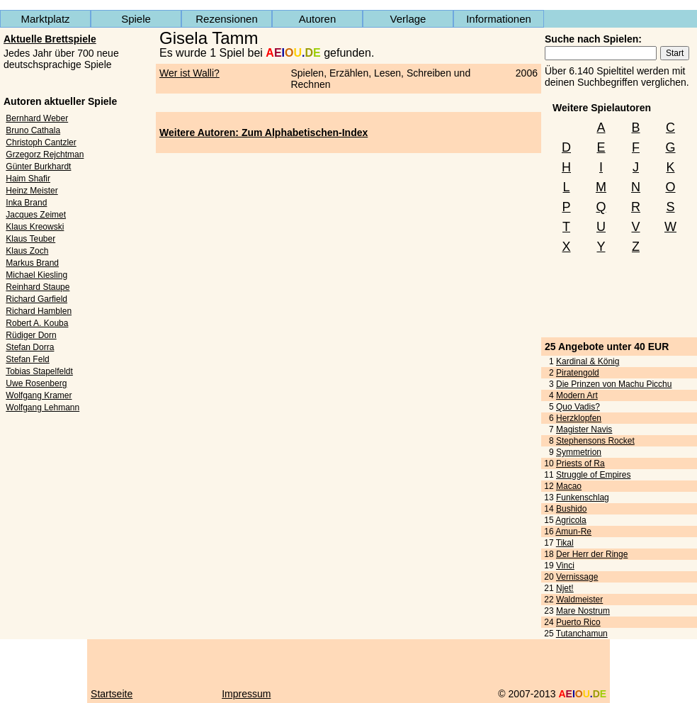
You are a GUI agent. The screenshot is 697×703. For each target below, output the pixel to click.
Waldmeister (579, 599)
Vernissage (577, 577)
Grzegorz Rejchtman (45, 154)
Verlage (408, 19)
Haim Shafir (28, 179)
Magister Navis (584, 429)
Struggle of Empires (593, 475)
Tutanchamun (582, 634)
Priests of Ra (580, 463)
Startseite (111, 693)
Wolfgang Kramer (39, 395)
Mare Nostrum (583, 611)
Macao (569, 486)
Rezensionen (227, 19)
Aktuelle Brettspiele (50, 39)
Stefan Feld (27, 359)
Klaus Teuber (30, 239)
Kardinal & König (587, 361)
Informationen (498, 19)
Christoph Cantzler (41, 142)
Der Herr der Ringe (592, 554)
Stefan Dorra (30, 347)
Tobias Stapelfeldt (39, 371)
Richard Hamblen (39, 311)
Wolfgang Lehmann (42, 407)
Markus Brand (32, 263)
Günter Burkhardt (38, 166)
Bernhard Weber (37, 118)
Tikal (565, 543)
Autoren (317, 19)
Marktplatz (45, 19)
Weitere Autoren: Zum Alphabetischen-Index (263, 132)
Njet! (565, 588)
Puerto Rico (578, 622)
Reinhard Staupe (37, 287)
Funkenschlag (582, 497)
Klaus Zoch (27, 251)
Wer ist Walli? (189, 73)
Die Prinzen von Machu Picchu (614, 384)
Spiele (136, 19)
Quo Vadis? (578, 407)
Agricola (570, 520)
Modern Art (577, 395)
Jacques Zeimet (36, 215)
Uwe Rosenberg (36, 383)
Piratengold (577, 373)
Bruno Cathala (33, 130)
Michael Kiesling (36, 275)
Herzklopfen (578, 418)
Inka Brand (26, 203)
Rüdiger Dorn (31, 335)
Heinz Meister (31, 191)
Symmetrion (578, 452)
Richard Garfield (36, 299)
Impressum (246, 693)
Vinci (565, 565)
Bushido (571, 509)
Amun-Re (573, 531)
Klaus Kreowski (35, 227)
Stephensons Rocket (595, 441)
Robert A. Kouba (37, 323)
